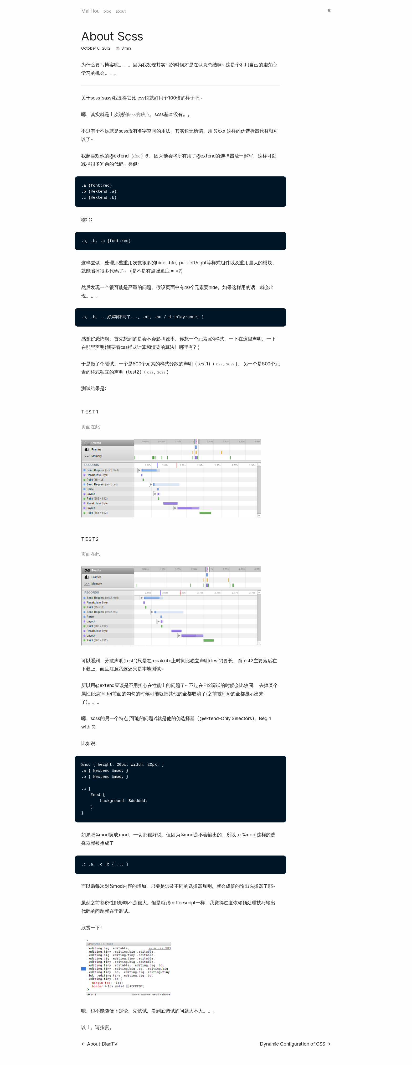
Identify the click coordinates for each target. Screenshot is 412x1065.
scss (230, 364)
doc (136, 156)
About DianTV (102, 1044)
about (121, 11)
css (219, 364)
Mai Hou (90, 11)
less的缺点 (139, 114)
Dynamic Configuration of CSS (292, 1044)
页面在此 (90, 427)
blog (107, 11)
